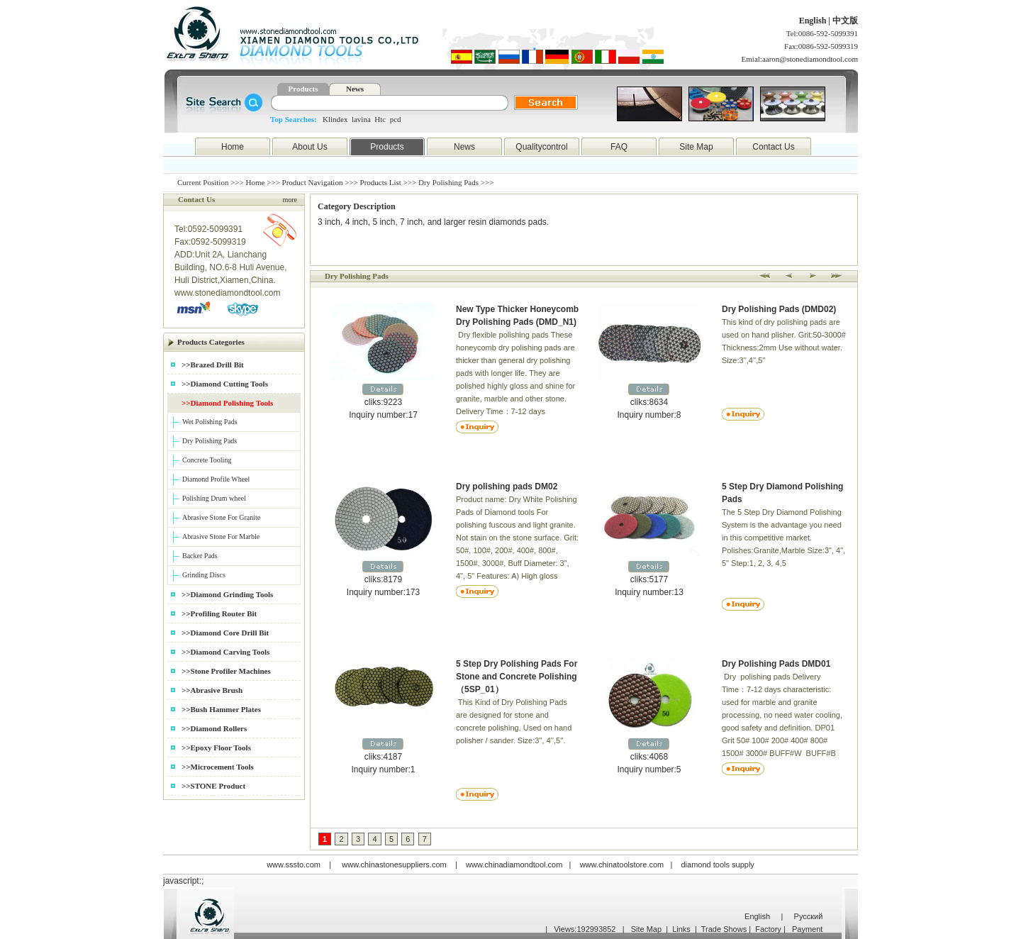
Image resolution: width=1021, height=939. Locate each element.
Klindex (335, 119)
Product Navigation (312, 182)
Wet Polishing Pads (210, 422)
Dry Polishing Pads (209, 441)
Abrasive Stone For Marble (221, 536)
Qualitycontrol (541, 147)
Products (303, 88)
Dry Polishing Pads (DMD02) (779, 309)
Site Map (696, 147)
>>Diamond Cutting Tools (225, 383)
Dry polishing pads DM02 (506, 486)
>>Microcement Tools (218, 766)
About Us (309, 147)
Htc (380, 119)
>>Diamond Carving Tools (225, 652)
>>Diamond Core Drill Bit (225, 632)
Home (232, 147)
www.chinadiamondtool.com (514, 864)
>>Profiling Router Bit (219, 613)
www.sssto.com (293, 864)
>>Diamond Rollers (214, 728)
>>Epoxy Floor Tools (216, 747)
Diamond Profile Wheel (216, 479)
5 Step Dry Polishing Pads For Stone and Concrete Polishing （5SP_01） (516, 676)
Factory (768, 929)
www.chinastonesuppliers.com (394, 864)
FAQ (618, 147)
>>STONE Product (213, 786)
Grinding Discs (203, 575)
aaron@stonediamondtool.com (810, 59)
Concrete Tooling (206, 460)
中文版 (845, 21)
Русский (808, 916)
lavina (361, 119)
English (814, 21)
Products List (380, 182)
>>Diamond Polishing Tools (227, 403)
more (289, 200)
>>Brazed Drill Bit (213, 364)
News (355, 88)
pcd (395, 119)
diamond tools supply (717, 864)
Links (681, 929)
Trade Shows (724, 929)
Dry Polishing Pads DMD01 (776, 664)
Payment (807, 929)
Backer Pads (200, 556)
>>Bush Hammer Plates (221, 709)
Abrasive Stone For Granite (221, 517)
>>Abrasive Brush (212, 690)
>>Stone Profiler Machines (226, 671)
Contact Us (773, 147)
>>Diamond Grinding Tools (227, 594)
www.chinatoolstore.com (622, 864)
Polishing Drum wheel (214, 498)
